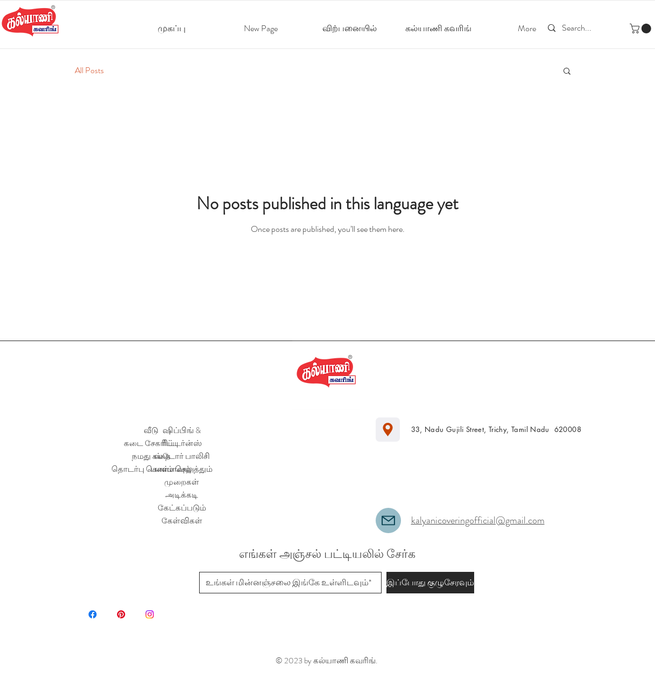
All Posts (89, 70)
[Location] (388, 429)
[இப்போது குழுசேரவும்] (430, 582)
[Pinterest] (121, 614)
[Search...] (578, 28)
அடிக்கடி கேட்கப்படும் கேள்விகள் (182, 508)
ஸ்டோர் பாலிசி (182, 456)
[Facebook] (92, 614)
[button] (641, 28)
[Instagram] (149, 614)
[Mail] (388, 520)
